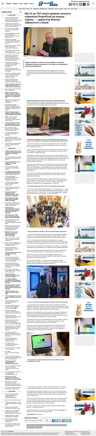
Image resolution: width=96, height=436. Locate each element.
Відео (26, 3)
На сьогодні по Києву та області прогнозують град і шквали (13, 388)
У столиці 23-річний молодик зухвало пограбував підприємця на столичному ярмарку (13, 357)
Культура (61, 8)
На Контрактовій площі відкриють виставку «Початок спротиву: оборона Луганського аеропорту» (13, 334)
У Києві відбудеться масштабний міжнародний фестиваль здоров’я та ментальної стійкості (11, 178)
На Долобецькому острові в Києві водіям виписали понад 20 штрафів (13, 70)
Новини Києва (6, 12)
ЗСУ (31, 8)
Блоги (31, 3)
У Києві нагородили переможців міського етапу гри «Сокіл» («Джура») (12, 275)
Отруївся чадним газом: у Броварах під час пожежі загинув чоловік (11, 249)
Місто (24, 8)
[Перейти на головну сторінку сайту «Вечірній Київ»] (48, 3)
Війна (20, 8)
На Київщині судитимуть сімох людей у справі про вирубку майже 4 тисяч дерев (12, 204)
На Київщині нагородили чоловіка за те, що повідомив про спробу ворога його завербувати (12, 64)
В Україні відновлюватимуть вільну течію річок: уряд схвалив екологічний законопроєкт (13, 25)
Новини (8, 3)
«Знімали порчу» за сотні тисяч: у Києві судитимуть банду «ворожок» (12, 188)
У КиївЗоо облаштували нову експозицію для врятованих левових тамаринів (12, 307)
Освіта (56, 8)
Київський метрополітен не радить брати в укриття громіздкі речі (11, 420)
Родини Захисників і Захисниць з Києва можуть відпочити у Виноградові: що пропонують (13, 85)
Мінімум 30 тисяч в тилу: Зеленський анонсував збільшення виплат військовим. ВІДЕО (11, 233)
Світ (69, 8)
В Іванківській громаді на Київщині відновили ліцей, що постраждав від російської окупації (12, 41)
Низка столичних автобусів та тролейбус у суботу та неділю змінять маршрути (13, 271)
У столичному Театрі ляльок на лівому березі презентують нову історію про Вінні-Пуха (13, 173)
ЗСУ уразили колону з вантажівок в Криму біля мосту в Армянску (11, 344)
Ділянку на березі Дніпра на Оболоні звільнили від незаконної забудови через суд (13, 81)
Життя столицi (41, 425)
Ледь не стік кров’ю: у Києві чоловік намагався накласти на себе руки (12, 239)
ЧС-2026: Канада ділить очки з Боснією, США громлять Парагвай (12, 134)
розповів (62, 410)
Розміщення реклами (85, 432)
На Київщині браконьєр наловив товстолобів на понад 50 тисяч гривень (13, 158)
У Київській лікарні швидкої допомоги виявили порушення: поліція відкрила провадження (13, 113)
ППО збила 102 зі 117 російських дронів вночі (12, 353)
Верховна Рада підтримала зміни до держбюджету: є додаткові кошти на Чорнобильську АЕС (11, 395)
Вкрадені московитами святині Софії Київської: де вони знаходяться (13, 101)
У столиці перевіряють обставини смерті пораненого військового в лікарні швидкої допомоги (13, 280)
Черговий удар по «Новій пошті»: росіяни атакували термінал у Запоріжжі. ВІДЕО (12, 216)
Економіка (50, 425)
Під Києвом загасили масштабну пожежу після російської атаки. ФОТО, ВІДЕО (13, 378)
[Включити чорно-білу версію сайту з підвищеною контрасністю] (80, 1)
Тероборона (36, 8)
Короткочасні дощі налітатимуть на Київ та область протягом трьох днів (13, 145)
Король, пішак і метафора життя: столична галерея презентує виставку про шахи (13, 244)
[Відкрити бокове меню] (2, 3)
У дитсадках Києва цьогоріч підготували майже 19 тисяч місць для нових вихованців (12, 124)
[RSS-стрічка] (20, 12)
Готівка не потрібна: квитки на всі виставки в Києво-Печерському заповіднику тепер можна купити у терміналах (13, 19)
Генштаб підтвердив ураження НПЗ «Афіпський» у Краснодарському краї (12, 373)
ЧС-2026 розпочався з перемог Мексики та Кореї (13, 348)
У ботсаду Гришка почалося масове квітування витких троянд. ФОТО (12, 184)
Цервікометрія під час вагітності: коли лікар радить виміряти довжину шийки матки (13, 312)
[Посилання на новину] (36, 420)
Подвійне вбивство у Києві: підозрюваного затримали (12, 416)
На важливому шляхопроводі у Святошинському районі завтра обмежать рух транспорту (13, 412)
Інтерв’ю (15, 3)
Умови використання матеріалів (72, 431)
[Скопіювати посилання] (47, 420)
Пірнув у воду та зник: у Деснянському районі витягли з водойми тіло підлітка (13, 316)
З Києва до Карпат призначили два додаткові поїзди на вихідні (13, 254)
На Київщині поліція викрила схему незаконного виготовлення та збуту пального (13, 51)
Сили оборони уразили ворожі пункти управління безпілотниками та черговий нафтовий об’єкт (12, 35)
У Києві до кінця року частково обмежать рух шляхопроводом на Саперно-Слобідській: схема (13, 152)
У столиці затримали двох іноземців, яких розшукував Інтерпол (12, 168)
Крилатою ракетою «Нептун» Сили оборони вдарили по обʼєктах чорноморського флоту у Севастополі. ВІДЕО (12, 321)
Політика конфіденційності (71, 434)
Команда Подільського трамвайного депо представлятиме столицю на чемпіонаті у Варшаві (12, 193)
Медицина (50, 8)
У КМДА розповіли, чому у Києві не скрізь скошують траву (12, 292)
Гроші (64, 425)
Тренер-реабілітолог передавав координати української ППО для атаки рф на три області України (13, 328)
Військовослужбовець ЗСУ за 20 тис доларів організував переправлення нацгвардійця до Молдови (12, 265)
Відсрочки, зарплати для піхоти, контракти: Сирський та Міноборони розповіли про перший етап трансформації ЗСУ (12, 95)
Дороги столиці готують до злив (13, 400)
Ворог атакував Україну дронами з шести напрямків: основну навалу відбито (12, 129)
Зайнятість (31, 425)
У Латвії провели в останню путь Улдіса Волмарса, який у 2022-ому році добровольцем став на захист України (13, 259)
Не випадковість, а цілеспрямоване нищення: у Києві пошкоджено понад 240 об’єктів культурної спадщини (12, 210)
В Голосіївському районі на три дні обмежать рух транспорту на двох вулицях (13, 425)
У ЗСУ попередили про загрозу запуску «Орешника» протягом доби (13, 297)
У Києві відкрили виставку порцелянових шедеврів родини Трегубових (12, 199)
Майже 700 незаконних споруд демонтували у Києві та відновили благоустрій (12, 47)
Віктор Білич (31, 427)
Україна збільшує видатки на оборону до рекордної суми (12, 407)
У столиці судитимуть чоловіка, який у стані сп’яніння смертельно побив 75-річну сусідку (13, 367)
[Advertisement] (48, 87)
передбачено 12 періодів (61, 192)
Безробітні (58, 425)
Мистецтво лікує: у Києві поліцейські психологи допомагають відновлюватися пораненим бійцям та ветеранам (13, 383)
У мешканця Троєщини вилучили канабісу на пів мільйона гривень (11, 339)
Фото (21, 3)
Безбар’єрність (43, 8)
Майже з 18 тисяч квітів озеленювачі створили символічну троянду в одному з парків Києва (12, 118)
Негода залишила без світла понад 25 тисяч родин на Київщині (12, 163)
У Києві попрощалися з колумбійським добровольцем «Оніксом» (12, 362)
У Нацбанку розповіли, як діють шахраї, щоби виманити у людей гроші (13, 403)
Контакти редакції (85, 431)
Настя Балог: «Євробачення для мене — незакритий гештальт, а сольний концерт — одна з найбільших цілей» (13, 75)
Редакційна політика (85, 434)
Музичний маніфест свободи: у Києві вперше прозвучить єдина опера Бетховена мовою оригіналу (13, 286)
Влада (27, 8)
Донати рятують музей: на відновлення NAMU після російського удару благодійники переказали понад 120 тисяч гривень (13, 107)
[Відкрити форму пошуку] (93, 3)
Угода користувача (69, 432)
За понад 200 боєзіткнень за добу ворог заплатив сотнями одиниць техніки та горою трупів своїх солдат (13, 139)
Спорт (65, 8)
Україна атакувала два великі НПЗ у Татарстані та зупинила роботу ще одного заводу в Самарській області (12, 227)
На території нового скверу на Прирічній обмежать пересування (12, 302)
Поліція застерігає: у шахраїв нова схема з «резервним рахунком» (12, 30)
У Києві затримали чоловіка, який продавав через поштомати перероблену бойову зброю (13, 221)
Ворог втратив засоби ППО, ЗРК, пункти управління (13, 89)
